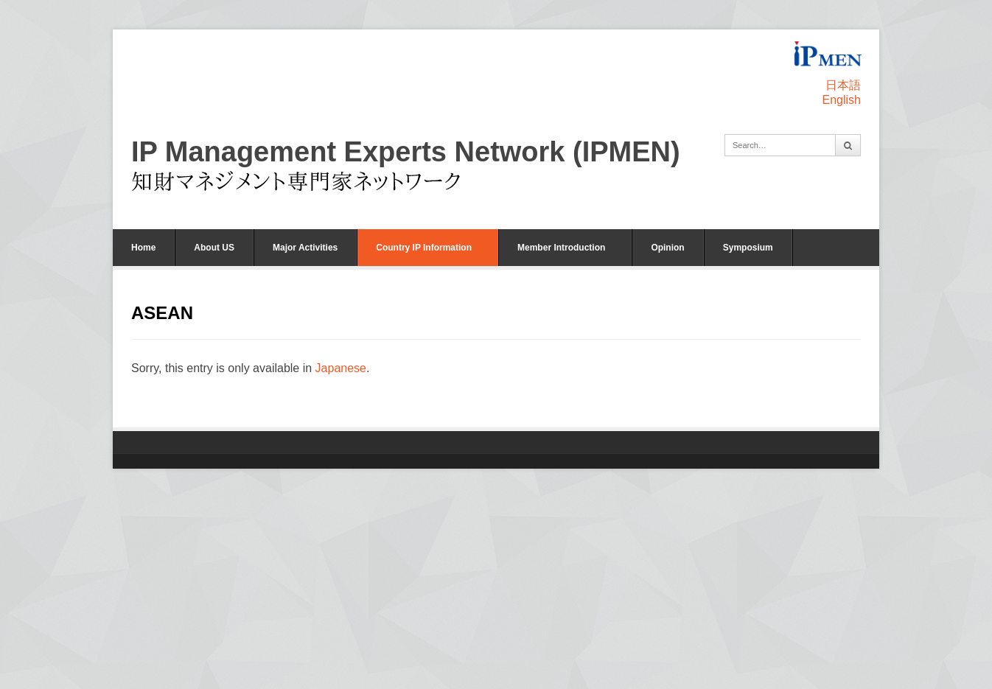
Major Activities (305, 247)
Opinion (667, 247)
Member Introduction (561, 247)
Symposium (748, 247)
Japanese (340, 368)
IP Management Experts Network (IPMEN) (405, 151)
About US (214, 247)
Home (143, 247)
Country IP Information (424, 247)
